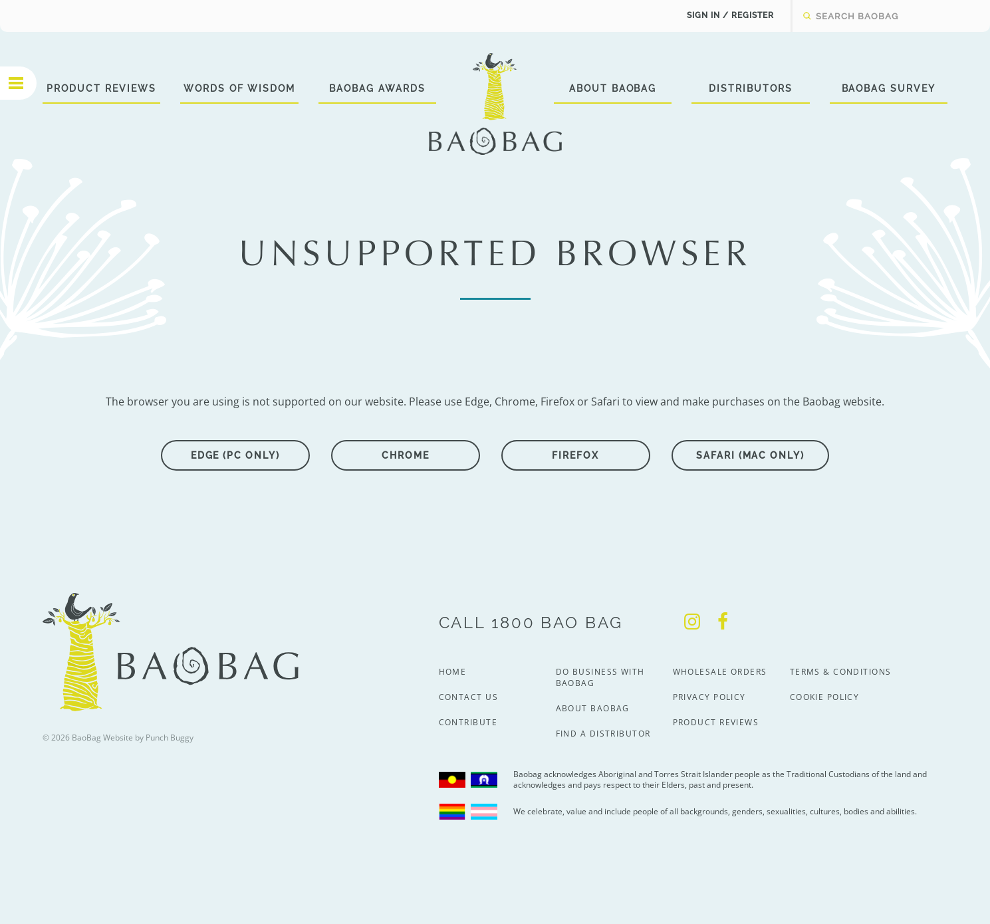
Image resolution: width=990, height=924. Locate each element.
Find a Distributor (603, 733)
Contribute (468, 722)
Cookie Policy (825, 697)
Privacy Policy (709, 697)
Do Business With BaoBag (600, 677)
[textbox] (882, 16)
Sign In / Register (730, 15)
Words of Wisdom (239, 88)
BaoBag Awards (377, 88)
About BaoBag (613, 88)
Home (453, 671)
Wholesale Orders (720, 671)
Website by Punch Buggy (148, 737)
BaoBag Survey (888, 88)
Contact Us (468, 697)
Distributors (751, 88)
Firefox (575, 455)
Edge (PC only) (235, 455)
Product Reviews (101, 88)
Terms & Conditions (841, 671)
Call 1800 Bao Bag (531, 622)
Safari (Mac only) (750, 455)
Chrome (406, 455)
